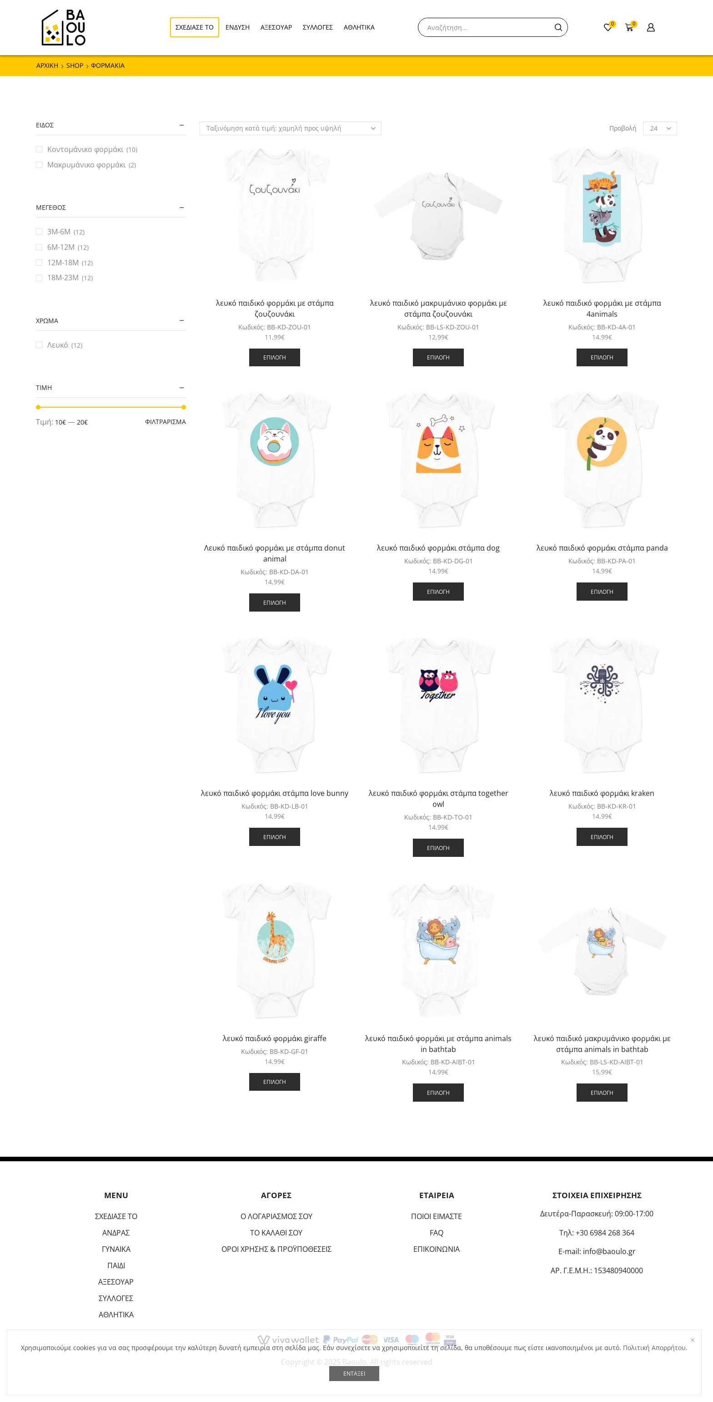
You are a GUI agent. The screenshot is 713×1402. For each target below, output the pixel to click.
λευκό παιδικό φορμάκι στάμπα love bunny (274, 793)
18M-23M (63, 278)
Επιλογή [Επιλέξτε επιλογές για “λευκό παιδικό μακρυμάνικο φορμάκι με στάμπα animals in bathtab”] (602, 1092)
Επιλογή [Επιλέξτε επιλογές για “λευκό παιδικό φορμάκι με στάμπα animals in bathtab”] (438, 1092)
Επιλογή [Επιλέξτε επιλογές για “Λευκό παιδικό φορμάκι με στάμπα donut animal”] (274, 602)
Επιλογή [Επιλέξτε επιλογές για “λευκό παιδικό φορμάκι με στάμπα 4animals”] (602, 357)
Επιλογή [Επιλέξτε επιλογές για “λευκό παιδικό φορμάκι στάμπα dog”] (438, 591)
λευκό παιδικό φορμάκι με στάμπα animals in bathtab (438, 1043)
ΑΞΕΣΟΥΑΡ (276, 27)
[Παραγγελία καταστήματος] (291, 128)
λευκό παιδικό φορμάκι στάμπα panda (602, 548)
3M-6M (58, 232)
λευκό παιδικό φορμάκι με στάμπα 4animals (602, 308)
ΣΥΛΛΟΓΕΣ (318, 27)
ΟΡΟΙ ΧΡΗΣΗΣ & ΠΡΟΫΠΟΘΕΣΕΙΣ (276, 1249)
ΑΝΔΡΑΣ (116, 1233)
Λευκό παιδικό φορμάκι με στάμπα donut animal (274, 553)
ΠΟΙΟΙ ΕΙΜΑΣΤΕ (436, 1216)
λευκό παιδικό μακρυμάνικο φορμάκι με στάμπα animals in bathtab (602, 1043)
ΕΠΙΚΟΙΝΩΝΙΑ (436, 1249)
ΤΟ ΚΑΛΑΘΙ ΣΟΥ (276, 1233)
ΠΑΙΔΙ (116, 1265)
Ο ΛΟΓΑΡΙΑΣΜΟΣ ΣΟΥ (276, 1216)
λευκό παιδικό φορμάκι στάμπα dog (438, 548)
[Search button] (558, 27)
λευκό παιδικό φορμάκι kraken (602, 793)
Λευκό (57, 345)
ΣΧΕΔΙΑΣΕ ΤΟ (195, 27)
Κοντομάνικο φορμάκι (85, 149)
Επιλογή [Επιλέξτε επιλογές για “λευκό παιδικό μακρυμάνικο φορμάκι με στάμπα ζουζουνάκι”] (438, 357)
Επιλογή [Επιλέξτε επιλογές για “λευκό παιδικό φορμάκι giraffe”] (274, 1081)
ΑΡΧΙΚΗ (47, 65)
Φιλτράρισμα (165, 421)
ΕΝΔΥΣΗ (238, 27)
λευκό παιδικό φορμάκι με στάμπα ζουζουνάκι (275, 308)
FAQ (436, 1233)
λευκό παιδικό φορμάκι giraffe (274, 1038)
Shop (74, 65)
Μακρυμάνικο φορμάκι (86, 165)
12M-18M (63, 263)
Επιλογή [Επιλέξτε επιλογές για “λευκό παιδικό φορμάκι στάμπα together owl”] (438, 847)
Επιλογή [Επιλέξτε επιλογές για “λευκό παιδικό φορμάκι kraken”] (602, 836)
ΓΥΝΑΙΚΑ (116, 1249)
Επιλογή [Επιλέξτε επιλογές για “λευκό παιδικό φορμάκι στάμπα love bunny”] (274, 836)
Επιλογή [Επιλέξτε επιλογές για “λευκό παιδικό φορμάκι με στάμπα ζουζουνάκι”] (274, 357)
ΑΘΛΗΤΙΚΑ (359, 27)
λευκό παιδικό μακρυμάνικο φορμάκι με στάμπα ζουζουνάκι (438, 308)
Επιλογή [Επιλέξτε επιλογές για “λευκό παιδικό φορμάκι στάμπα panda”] (602, 591)
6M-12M (61, 247)
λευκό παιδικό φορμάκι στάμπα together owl (438, 798)
